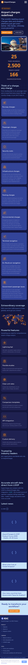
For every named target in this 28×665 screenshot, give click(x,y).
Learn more (18, 32)
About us (5, 629)
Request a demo (6, 32)
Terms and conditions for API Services (12, 653)
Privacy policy (6, 650)
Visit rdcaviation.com (8, 640)
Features (5, 627)
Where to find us (7, 637)
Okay (24, 661)
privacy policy (4, 663)
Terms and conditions (8, 648)
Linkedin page (6, 642)
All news (3, 508)
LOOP (10, 492)
